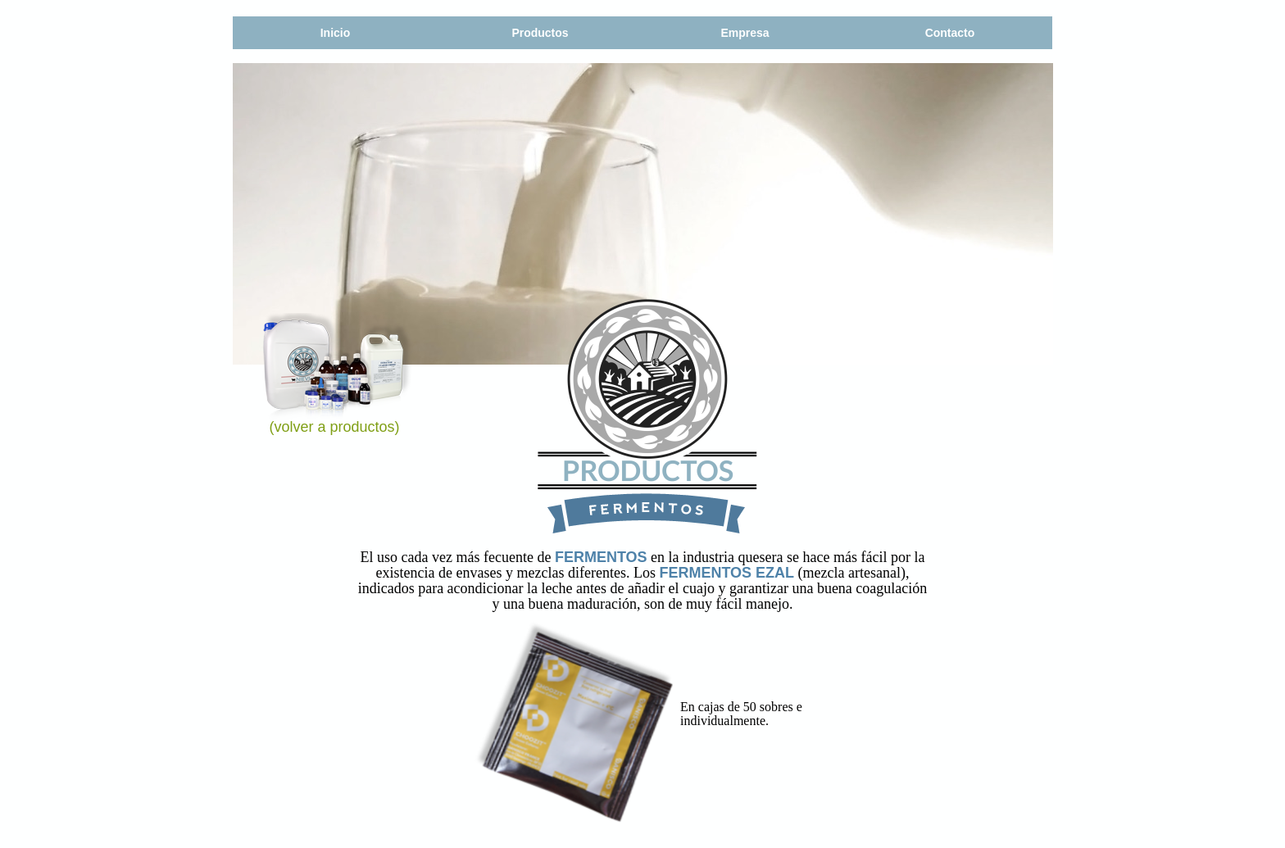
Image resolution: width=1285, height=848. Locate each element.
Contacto (950, 32)
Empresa (744, 32)
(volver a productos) (335, 427)
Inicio (335, 32)
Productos (539, 32)
